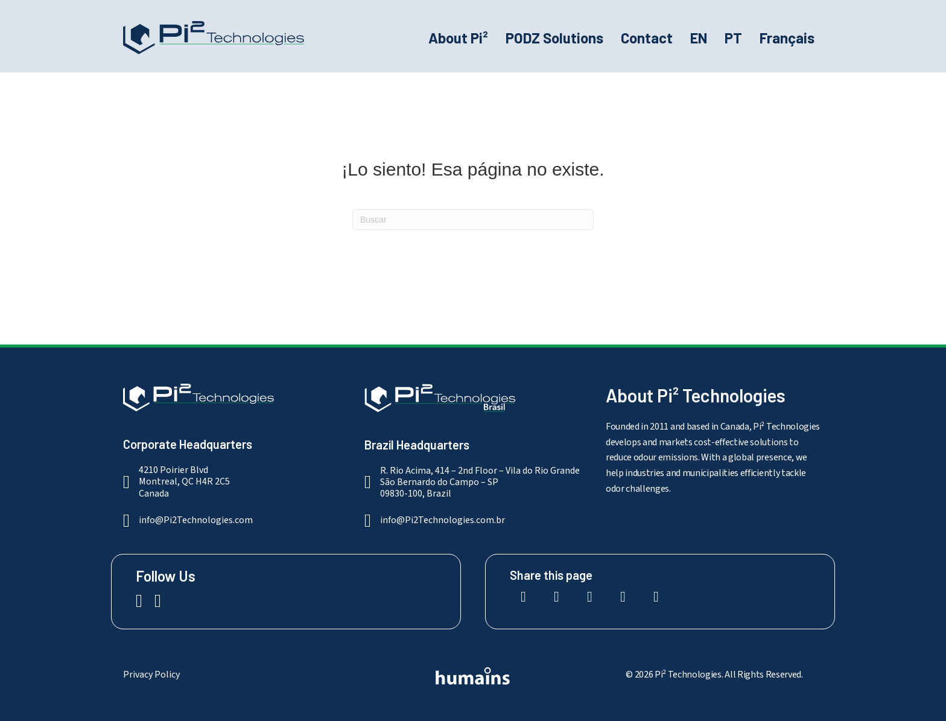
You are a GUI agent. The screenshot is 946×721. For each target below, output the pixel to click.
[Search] (473, 219)
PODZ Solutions (554, 37)
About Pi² (458, 37)
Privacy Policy (151, 674)
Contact (647, 37)
